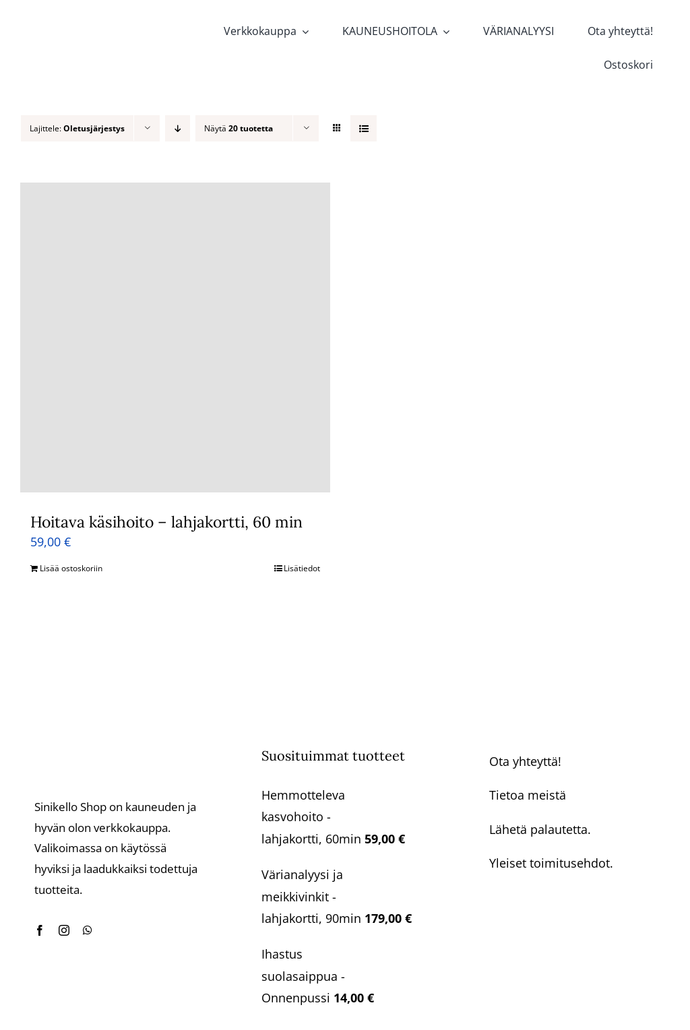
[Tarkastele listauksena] (363, 128)
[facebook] (39, 930)
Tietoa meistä (527, 795)
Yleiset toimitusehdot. (551, 863)
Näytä (238, 128)
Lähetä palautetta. (540, 829)
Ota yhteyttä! (525, 761)
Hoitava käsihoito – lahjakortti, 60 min (166, 522)
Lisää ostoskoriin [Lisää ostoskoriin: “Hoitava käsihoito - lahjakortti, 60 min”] (71, 568)
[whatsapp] (87, 930)
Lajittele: (77, 128)
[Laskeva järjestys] (177, 128)
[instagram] (64, 930)
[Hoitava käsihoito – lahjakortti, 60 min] (175, 337)
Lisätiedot (302, 568)
